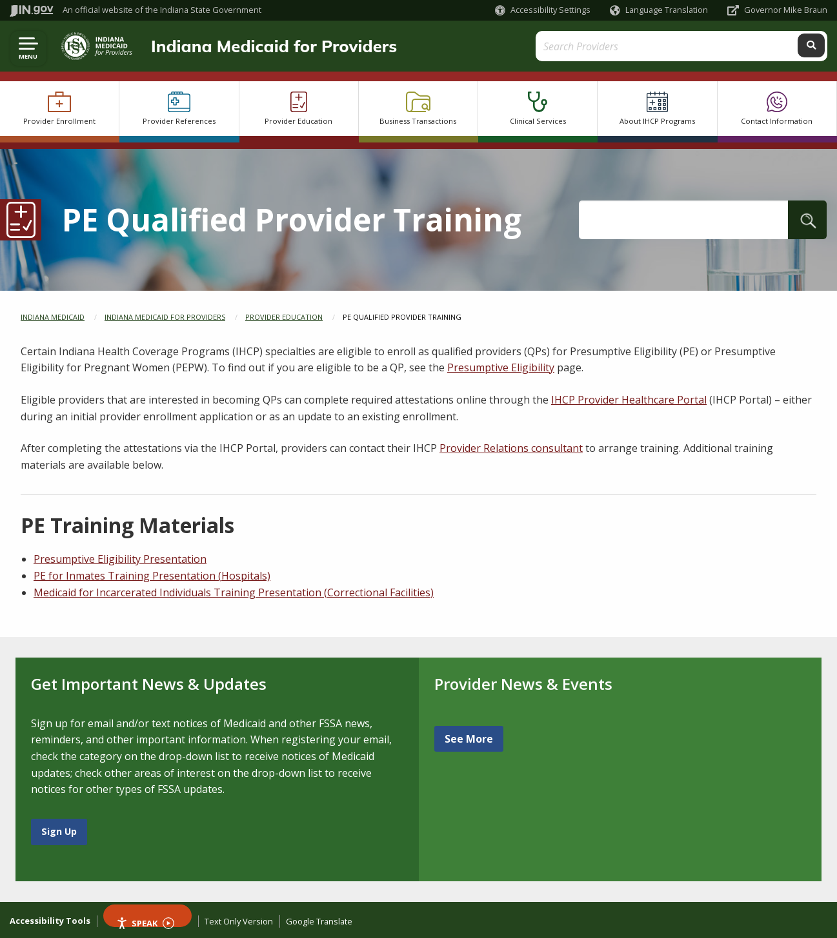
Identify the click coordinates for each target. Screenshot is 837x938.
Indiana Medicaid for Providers (267, 45)
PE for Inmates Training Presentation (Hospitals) (152, 576)
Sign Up (59, 831)
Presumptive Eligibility (500, 367)
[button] (542, 10)
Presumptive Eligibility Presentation (120, 559)
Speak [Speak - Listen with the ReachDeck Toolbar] (145, 922)
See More (469, 739)
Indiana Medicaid (53, 317)
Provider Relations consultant (511, 448)
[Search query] (725, 46)
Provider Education (284, 317)
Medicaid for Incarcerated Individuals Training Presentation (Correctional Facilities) (234, 592)
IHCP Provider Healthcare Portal (629, 400)
